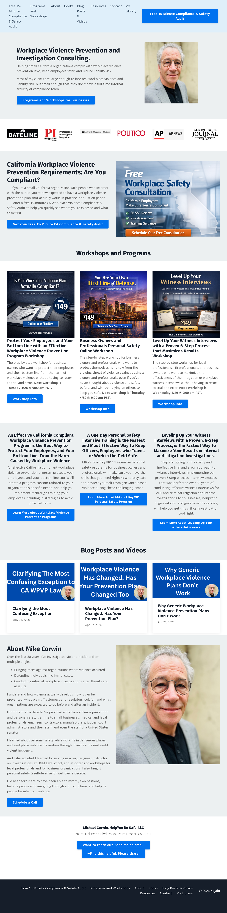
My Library (131, 8)
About (56, 6)
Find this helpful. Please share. (115, 864)
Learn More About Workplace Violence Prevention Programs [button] (41, 517)
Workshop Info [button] (25, 401)
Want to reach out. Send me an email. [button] (113, 855)
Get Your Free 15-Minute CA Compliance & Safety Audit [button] (58, 232)
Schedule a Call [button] (25, 812)
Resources (98, 6)
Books (69, 6)
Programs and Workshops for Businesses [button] (56, 101)
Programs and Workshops (39, 11)
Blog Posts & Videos (82, 13)
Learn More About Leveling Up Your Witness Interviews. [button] (186, 528)
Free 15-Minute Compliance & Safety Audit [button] (180, 16)
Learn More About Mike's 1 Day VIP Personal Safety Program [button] (113, 502)
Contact (116, 6)
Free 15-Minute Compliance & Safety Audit (18, 16)
